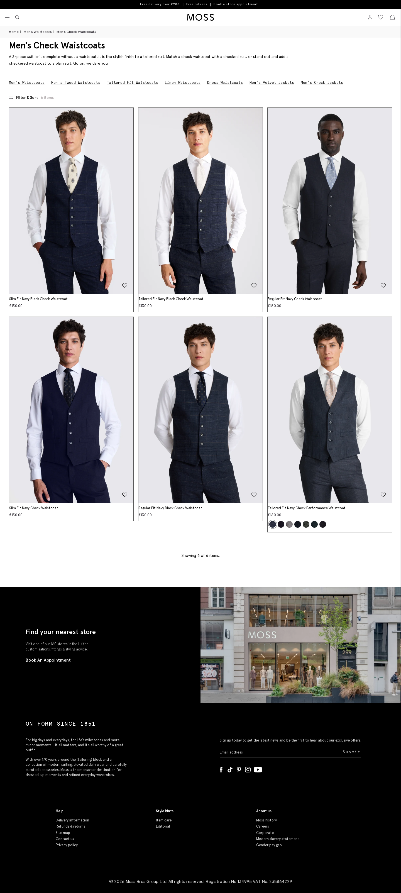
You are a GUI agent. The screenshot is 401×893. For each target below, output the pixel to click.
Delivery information (72, 820)
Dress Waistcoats (225, 82)
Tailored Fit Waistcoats (132, 82)
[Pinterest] (239, 768)
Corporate (265, 832)
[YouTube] (258, 768)
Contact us (65, 838)
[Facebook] (221, 768)
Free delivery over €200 (159, 4)
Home (14, 32)
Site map (63, 832)
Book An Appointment (48, 660)
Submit (352, 752)
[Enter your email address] (281, 752)
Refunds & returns (70, 826)
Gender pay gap (269, 845)
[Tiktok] (230, 768)
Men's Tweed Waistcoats (75, 82)
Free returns (196, 4)
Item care (164, 820)
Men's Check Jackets (322, 82)
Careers (262, 826)
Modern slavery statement (277, 838)
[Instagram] (248, 768)
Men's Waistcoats (38, 32)
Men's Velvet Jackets (272, 82)
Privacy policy (67, 845)
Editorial (163, 826)
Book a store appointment (236, 4)
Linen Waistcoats (182, 82)
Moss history (266, 820)
